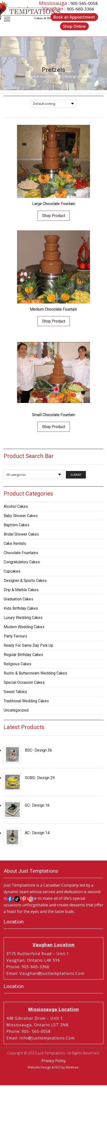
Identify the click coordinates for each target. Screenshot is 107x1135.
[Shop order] (53, 104)
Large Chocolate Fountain (53, 203)
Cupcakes (12, 571)
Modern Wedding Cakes (24, 627)
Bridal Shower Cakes (21, 534)
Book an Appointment (74, 17)
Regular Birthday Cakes (23, 654)
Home (20, 76)
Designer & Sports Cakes (25, 580)
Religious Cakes (17, 664)
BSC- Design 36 (38, 750)
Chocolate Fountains (21, 552)
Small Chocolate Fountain (53, 414)
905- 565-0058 (36, 1031)
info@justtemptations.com (47, 1038)
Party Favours (15, 636)
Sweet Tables (15, 691)
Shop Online (74, 26)
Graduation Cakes (18, 599)
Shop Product (53, 215)
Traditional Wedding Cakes (26, 701)
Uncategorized (16, 710)
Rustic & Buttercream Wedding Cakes (35, 673)
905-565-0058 (84, 3)
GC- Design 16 (37, 805)
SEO (57, 1067)
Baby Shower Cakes (21, 515)
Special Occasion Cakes (24, 682)
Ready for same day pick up (28, 645)
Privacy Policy (53, 1060)
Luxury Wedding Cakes (23, 617)
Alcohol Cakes (16, 506)
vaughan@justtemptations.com (51, 973)
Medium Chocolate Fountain (53, 309)
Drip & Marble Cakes (21, 589)
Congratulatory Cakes (22, 562)
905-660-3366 (80, 9)
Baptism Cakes (16, 525)
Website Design (39, 1067)
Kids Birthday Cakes (21, 608)
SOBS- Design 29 (40, 777)
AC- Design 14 (37, 833)
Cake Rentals (15, 543)
